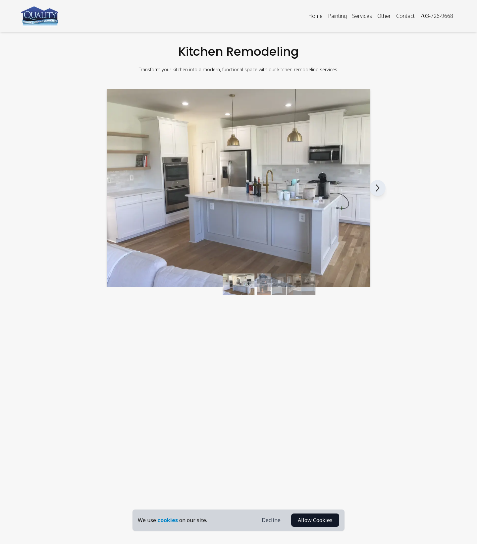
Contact (405, 16)
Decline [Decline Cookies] (271, 520)
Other (384, 16)
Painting (337, 16)
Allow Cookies (315, 520)
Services (362, 16)
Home (315, 16)
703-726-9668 (436, 16)
